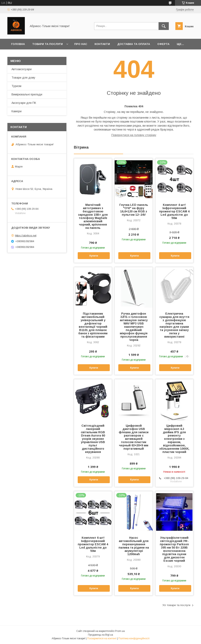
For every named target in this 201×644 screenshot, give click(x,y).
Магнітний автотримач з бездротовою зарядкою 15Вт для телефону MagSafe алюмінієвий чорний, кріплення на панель (93, 216)
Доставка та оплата (133, 44)
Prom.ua (120, 631)
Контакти (102, 44)
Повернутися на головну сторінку (133, 135)
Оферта (163, 44)
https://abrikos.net (25, 235)
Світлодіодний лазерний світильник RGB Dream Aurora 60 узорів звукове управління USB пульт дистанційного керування (93, 439)
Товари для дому (23, 77)
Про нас (80, 44)
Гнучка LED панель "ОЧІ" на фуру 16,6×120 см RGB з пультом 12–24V (133, 209)
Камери (16, 111)
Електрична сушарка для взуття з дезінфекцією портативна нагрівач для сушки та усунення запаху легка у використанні (174, 325)
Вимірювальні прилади (26, 94)
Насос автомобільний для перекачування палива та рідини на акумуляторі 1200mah (134, 546)
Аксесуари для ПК (23, 102)
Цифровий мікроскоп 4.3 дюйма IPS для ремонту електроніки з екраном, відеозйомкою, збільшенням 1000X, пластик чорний (174, 439)
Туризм (16, 86)
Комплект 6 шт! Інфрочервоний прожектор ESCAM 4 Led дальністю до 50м (93, 544)
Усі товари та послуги (176, 605)
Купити (93, 255)
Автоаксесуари (21, 69)
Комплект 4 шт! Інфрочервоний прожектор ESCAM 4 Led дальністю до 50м (174, 211)
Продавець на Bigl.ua (100, 634)
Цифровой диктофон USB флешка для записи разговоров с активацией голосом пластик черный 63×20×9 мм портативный (133, 437)
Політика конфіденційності (134, 638)
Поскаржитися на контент (101, 638)
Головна (18, 44)
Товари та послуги (47, 44)
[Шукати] (164, 26)
